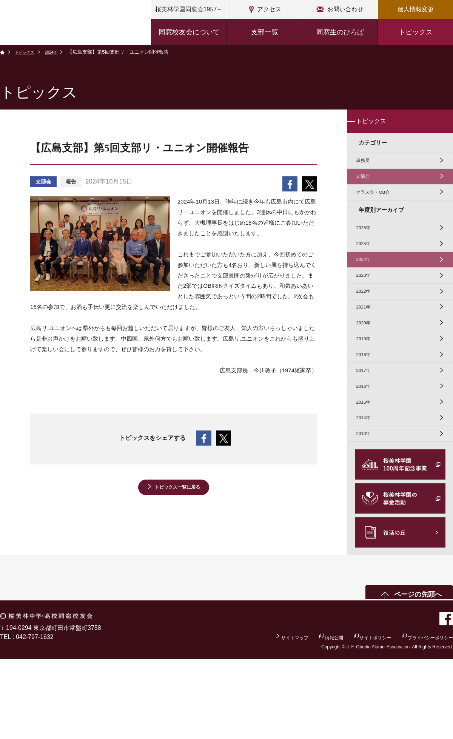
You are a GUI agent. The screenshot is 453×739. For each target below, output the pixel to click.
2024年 (60, 52)
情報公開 (302, 716)
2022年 (368, 330)
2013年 (368, 512)
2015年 (368, 472)
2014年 (368, 492)
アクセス (269, 9)
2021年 (368, 350)
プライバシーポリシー (423, 716)
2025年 (368, 270)
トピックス (416, 32)
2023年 (368, 310)
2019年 (368, 391)
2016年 (368, 451)
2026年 (368, 249)
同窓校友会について (189, 32)
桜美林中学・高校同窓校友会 (70, 24)
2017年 (368, 431)
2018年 (368, 411)
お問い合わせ (345, 9)
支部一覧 (264, 32)
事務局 (367, 169)
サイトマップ (253, 716)
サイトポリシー (353, 716)
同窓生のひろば (340, 32)
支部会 (367, 189)
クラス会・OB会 (380, 209)
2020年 (368, 370)
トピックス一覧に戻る (177, 489)
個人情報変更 (416, 9)
